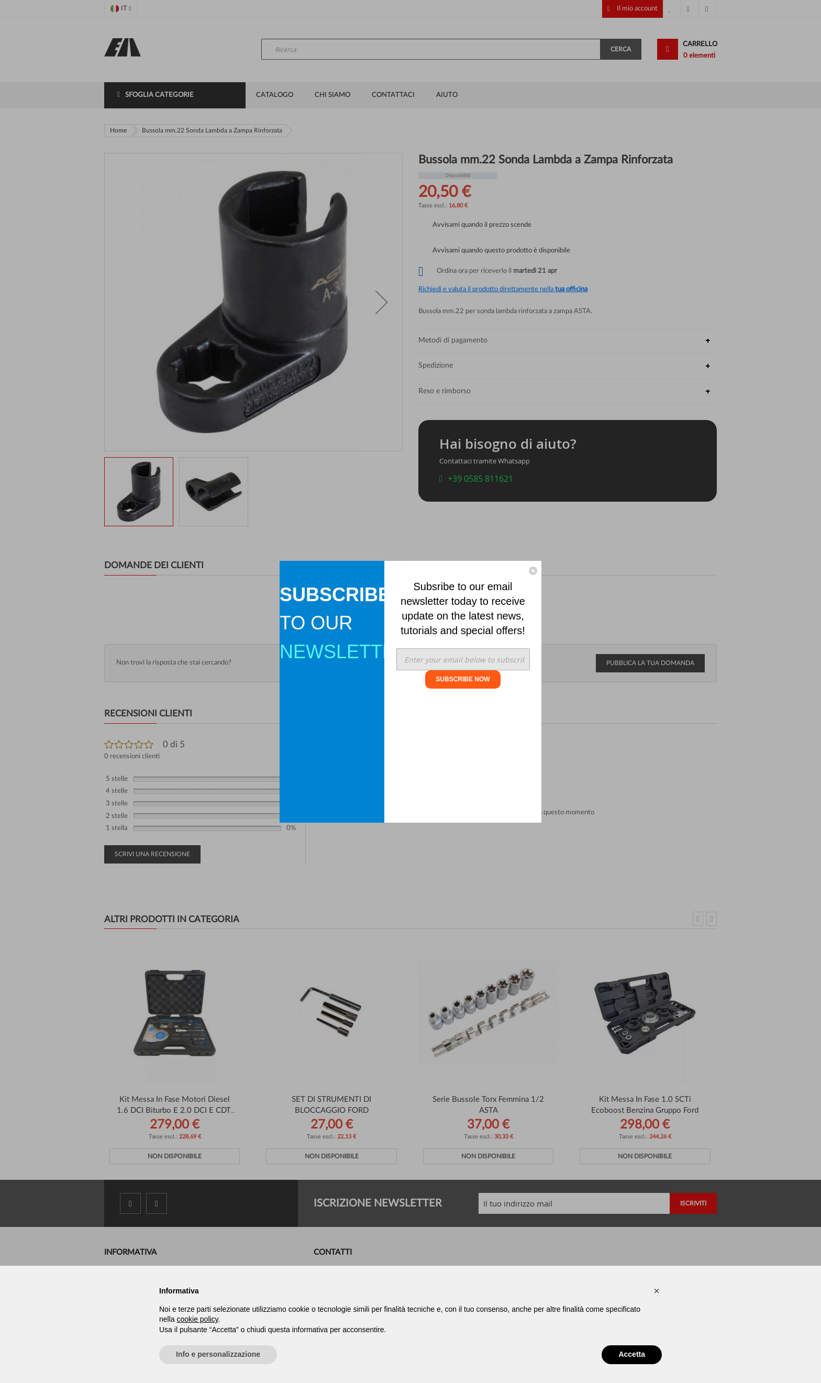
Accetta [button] (631, 1354)
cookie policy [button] (197, 1319)
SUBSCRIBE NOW (463, 679)
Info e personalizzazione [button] (218, 1354)
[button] (656, 1290)
